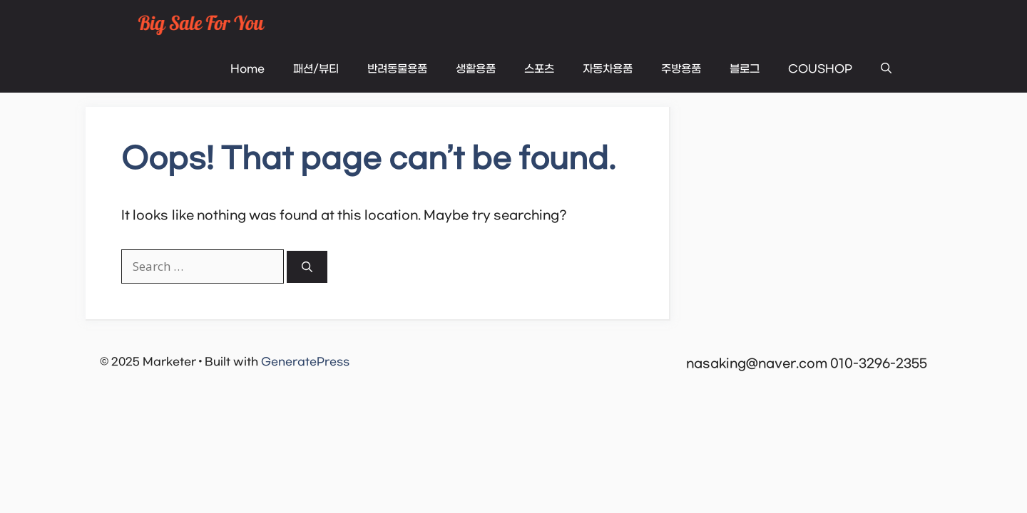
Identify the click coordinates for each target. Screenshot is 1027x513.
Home (247, 69)
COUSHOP (820, 69)
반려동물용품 (397, 69)
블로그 (745, 69)
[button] (886, 69)
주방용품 (681, 69)
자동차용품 (608, 69)
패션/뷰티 (316, 69)
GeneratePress (305, 362)
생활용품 (476, 69)
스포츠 (539, 69)
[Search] (307, 267)
